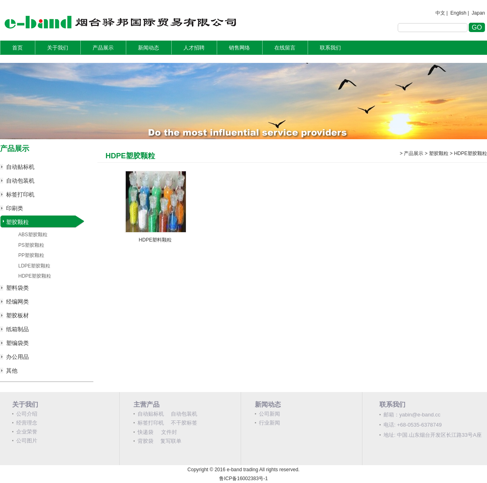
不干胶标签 (184, 423)
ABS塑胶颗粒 (32, 234)
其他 (11, 370)
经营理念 (26, 423)
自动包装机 (20, 180)
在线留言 (284, 48)
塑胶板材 (17, 315)
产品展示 (103, 48)
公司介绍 (26, 414)
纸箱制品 (17, 329)
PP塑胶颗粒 (31, 255)
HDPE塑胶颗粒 (34, 276)
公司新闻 (269, 414)
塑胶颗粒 (17, 222)
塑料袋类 (17, 288)
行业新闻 (269, 423)
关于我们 (57, 48)
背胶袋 (145, 441)
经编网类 (17, 301)
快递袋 (145, 432)
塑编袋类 (17, 343)
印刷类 (14, 208)
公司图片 (26, 441)
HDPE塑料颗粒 (155, 240)
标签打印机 (20, 194)
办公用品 (17, 357)
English (458, 13)
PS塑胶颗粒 (31, 245)
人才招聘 (194, 48)
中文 (440, 13)
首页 (17, 48)
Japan (478, 13)
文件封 (169, 432)
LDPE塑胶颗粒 (34, 266)
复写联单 (170, 441)
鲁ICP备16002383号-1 (243, 478)
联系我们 (330, 48)
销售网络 (239, 48)
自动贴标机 (20, 167)
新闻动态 (148, 48)
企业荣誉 (26, 432)
